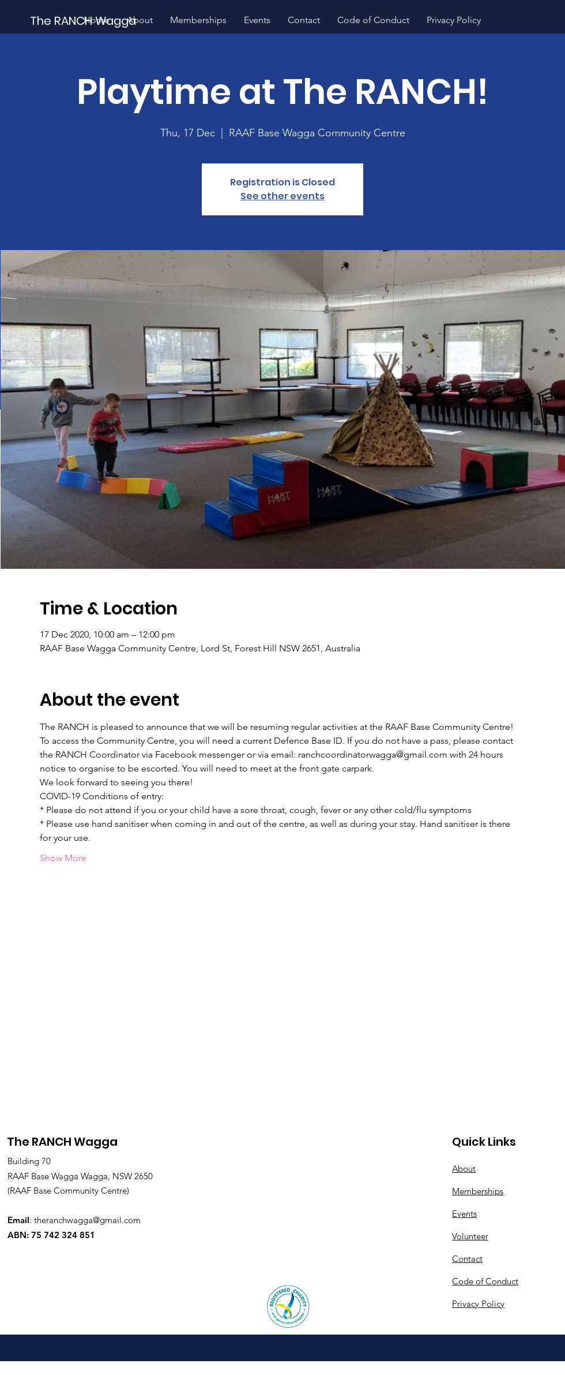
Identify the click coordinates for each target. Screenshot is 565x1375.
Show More (63, 857)
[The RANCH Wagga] (84, 20)
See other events (282, 196)
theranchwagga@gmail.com (87, 1219)
